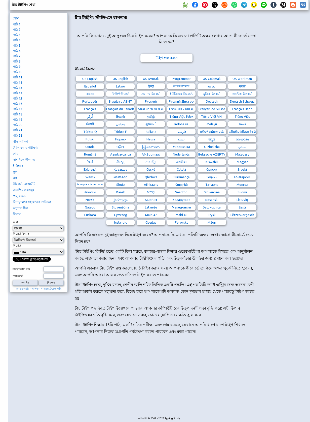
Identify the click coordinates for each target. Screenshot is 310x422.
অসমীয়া (181, 162)
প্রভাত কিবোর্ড (151, 94)
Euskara (90, 215)
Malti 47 (151, 215)
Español (90, 86)
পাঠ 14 (17, 93)
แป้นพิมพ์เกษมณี (212, 131)
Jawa (242, 124)
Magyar (242, 162)
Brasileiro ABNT (120, 101)
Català (181, 169)
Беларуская (181, 199)
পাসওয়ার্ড (18, 276)
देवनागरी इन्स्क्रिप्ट (181, 86)
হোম (16, 18)
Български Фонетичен (89, 184)
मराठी (242, 86)
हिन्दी (151, 86)
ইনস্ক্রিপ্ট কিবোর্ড (120, 93)
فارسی (181, 131)
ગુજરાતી (151, 124)
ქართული (120, 199)
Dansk (120, 192)
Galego (90, 207)
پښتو (181, 139)
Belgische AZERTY (211, 154)
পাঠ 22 (17, 135)
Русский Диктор (181, 101)
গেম (15, 153)
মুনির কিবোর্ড (211, 94)
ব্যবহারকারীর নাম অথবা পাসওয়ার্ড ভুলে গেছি (38, 288)
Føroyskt (181, 222)
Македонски (181, 207)
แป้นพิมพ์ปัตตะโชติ (242, 131)
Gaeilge (151, 222)
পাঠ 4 (16, 40)
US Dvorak (151, 78)
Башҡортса (212, 207)
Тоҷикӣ (211, 177)
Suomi (242, 192)
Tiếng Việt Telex (181, 116)
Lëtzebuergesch (242, 215)
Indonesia (181, 124)
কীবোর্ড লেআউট (24, 184)
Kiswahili (212, 162)
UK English (120, 78)
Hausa (151, 139)
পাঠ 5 (16, 45)
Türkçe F (120, 131)
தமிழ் (151, 116)
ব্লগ (15, 177)
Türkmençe (181, 177)
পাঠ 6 (16, 50)
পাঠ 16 (17, 103)
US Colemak (212, 78)
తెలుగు (120, 116)
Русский (151, 101)
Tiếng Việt (242, 116)
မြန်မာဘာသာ (151, 146)
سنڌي (242, 146)
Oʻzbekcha (212, 146)
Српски (211, 169)
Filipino (120, 139)
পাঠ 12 (17, 82)
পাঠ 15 (17, 98)
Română (90, 154)
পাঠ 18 (17, 114)
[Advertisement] (151, 378)
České (150, 169)
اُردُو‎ (90, 116)
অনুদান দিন (20, 208)
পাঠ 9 (16, 66)
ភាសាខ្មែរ (151, 162)
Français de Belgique (181, 108)
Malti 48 (181, 215)
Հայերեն (181, 184)
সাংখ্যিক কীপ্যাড (24, 159)
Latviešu (151, 207)
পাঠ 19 (17, 119)
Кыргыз (151, 199)
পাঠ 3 (16, 35)
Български (242, 177)
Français (90, 109)
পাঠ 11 (17, 77)
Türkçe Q (90, 131)
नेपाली (90, 162)
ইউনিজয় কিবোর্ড (181, 94)
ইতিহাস (18, 165)
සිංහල (121, 162)
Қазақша (120, 169)
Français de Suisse (212, 109)
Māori (212, 222)
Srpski (242, 169)
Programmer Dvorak (181, 79)
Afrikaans (151, 184)
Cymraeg (120, 215)
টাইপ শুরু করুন (166, 58)
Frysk (212, 215)
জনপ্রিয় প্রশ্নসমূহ (23, 190)
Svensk (90, 177)
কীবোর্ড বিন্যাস (21, 233)
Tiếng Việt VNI (211, 116)
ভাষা (15, 221)
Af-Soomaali (151, 154)
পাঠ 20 (17, 125)
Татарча (211, 184)
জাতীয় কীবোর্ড (242, 94)
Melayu (212, 124)
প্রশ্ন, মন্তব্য (19, 196)
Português (90, 101)
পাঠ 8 (16, 61)
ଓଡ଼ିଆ (121, 146)
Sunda (90, 146)
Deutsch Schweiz (242, 101)
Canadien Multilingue (151, 108)
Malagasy (242, 154)
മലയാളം (242, 139)
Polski (90, 139)
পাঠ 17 (17, 109)
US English (90, 78)
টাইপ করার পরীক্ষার (25, 147)
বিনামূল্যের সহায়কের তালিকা (32, 202)
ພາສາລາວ (120, 177)
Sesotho (181, 192)
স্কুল (15, 171)
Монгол (242, 184)
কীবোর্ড (17, 245)
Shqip (120, 184)
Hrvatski (90, 192)
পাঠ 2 (16, 29)
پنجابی (120, 124)
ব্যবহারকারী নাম (21, 269)
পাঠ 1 (16, 24)
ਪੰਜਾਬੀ (90, 124)
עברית (150, 192)
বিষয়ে (17, 214)
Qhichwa (151, 177)
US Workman (242, 78)
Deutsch (212, 101)
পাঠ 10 (17, 72)
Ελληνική (90, 169)
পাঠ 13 (17, 87)
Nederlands (181, 154)
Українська (181, 146)
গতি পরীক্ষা (20, 141)
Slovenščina (120, 207)
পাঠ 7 (16, 56)
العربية (211, 86)
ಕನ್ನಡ (211, 139)
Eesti (242, 207)
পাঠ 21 (17, 130)
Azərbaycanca (120, 154)
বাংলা (90, 94)
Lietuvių (242, 199)
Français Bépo (242, 109)
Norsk (90, 199)
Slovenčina (212, 192)
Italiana (151, 131)
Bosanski (211, 199)
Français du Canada (120, 109)
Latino (120, 86)
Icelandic (120, 222)
